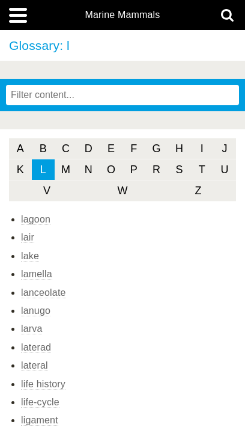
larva (31, 329)
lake (30, 256)
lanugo (35, 311)
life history (43, 384)
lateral (34, 365)
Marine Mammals (122, 15)
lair (27, 237)
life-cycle (40, 402)
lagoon (35, 219)
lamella (36, 274)
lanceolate (43, 292)
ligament (39, 420)
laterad (36, 347)
